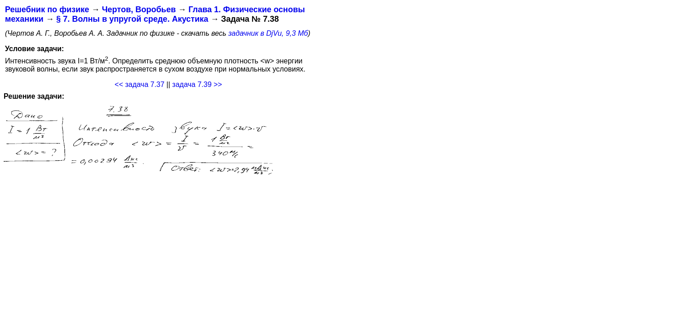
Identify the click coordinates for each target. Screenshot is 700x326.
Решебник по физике (47, 9)
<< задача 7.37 (139, 84)
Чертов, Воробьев (139, 9)
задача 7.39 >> (197, 84)
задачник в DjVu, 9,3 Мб (268, 33)
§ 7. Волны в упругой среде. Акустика (132, 19)
